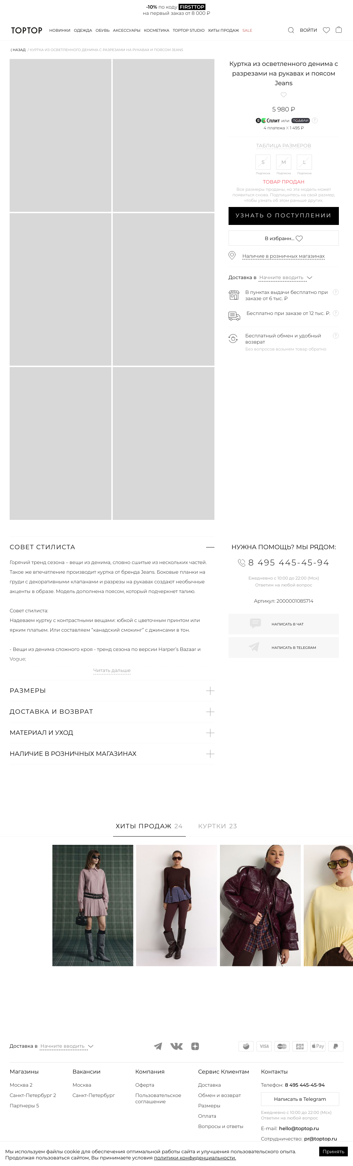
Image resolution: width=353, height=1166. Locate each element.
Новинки (59, 30)
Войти (308, 30)
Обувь (102, 30)
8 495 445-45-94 (305, 1085)
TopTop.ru (27, 30)
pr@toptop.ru (320, 1139)
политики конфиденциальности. (195, 1158)
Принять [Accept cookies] (333, 1151)
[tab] (149, 830)
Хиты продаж (223, 30)
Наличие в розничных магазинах (283, 256)
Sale (247, 30)
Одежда (83, 30)
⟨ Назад (18, 50)
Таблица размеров (283, 146)
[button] (112, 547)
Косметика (157, 30)
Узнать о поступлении (284, 216)
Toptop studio (188, 30)
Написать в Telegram (300, 1099)
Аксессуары (127, 30)
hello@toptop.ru (299, 1128)
